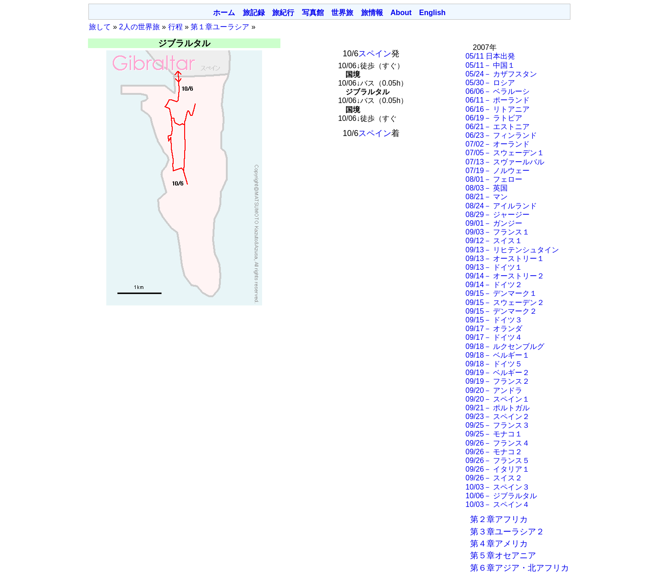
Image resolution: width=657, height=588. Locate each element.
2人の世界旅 (139, 27)
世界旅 (342, 12)
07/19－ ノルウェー (497, 170)
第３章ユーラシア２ (507, 531)
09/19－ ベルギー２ (497, 372)
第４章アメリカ (499, 543)
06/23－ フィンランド (501, 135)
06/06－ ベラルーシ (497, 91)
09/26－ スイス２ (493, 478)
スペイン (374, 53)
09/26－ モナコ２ (493, 452)
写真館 (313, 12)
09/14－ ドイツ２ (493, 285)
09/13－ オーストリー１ (504, 258)
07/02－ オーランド (497, 144)
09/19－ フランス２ (497, 381)
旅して (100, 27)
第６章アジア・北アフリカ (519, 567)
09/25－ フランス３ (497, 425)
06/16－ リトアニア (497, 109)
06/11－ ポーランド (497, 100)
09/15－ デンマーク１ (501, 293)
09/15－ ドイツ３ (493, 320)
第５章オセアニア (503, 555)
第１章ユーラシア (220, 27)
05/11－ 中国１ (490, 65)
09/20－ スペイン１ (497, 399)
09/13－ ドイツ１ (493, 267)
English (432, 12)
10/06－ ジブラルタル (501, 496)
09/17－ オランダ (493, 328)
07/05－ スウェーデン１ (504, 153)
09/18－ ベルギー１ (497, 355)
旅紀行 (283, 12)
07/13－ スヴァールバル (504, 162)
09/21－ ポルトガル (497, 408)
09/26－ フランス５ (497, 460)
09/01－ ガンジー (493, 223)
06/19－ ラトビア (493, 118)
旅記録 (254, 12)
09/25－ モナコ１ (493, 434)
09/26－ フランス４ (497, 443)
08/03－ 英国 (486, 188)
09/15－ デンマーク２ (501, 311)
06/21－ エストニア (497, 127)
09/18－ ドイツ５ (493, 364)
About (400, 12)
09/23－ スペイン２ (497, 416)
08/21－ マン (486, 197)
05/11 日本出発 (490, 56)
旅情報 (372, 12)
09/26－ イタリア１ (497, 469)
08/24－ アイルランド (501, 206)
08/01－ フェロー (493, 179)
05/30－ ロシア (490, 83)
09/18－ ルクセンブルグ (504, 346)
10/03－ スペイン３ (497, 487)
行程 (175, 27)
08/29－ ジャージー (497, 214)
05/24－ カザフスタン (501, 74)
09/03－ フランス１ (497, 232)
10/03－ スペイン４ (497, 504)
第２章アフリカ (499, 519)
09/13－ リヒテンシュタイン (512, 250)
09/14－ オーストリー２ (504, 276)
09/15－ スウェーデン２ (504, 302)
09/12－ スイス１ (493, 241)
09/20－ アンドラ (493, 390)
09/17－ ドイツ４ (493, 337)
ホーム (224, 12)
